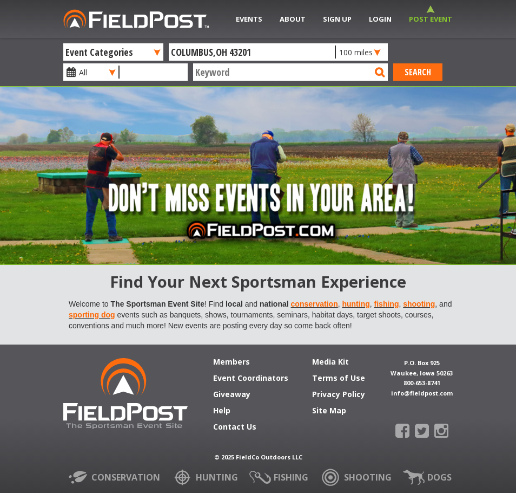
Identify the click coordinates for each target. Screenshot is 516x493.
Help (221, 411)
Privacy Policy (338, 395)
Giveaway (231, 395)
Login (380, 19)
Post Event (430, 19)
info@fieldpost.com (422, 393)
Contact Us (234, 427)
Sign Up (337, 19)
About (293, 19)
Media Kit (330, 362)
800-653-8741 (421, 383)
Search (418, 72)
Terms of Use (338, 378)
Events (249, 19)
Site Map (329, 411)
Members (231, 362)
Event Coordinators (250, 378)
